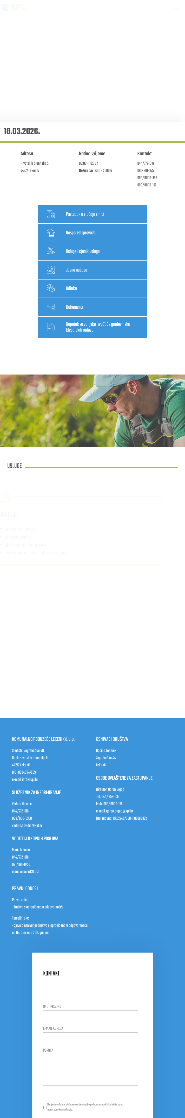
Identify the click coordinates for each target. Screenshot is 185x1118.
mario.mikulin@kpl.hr (26, 871)
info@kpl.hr (30, 779)
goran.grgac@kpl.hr (119, 811)
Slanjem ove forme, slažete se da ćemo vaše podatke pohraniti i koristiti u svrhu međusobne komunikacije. (85, 1107)
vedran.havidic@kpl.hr (27, 825)
